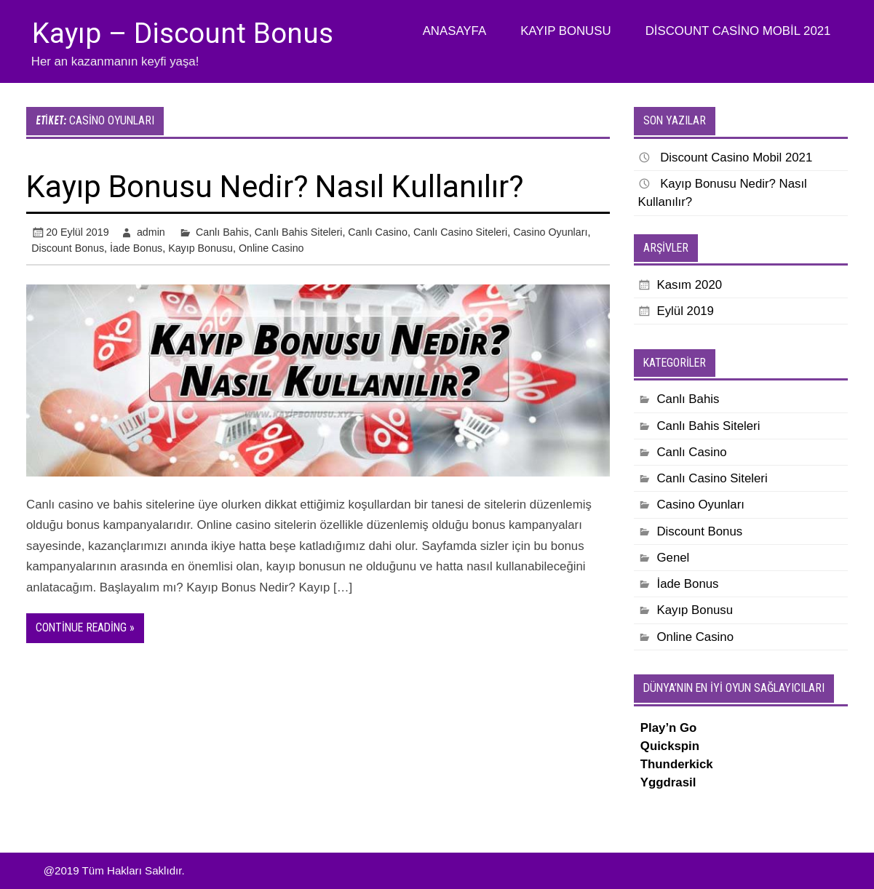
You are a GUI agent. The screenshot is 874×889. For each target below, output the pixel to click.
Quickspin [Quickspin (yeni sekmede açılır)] (669, 746)
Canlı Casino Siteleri (460, 232)
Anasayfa (454, 31)
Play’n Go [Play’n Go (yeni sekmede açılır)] (668, 728)
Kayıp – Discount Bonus (182, 33)
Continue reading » (85, 627)
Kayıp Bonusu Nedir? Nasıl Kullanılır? (274, 186)
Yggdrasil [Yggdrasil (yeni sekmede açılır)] (668, 782)
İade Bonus (136, 248)
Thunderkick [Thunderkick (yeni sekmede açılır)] (676, 764)
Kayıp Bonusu (565, 31)
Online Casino (271, 248)
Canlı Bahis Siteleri (299, 232)
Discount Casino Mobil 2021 (738, 31)
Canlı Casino (378, 232)
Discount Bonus (67, 248)
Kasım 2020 (689, 285)
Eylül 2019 (684, 311)
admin (151, 232)
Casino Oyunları (550, 232)
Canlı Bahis (222, 232)
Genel (672, 558)
